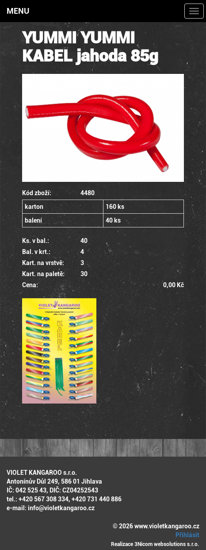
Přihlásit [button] (186, 534)
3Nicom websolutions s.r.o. (166, 544)
